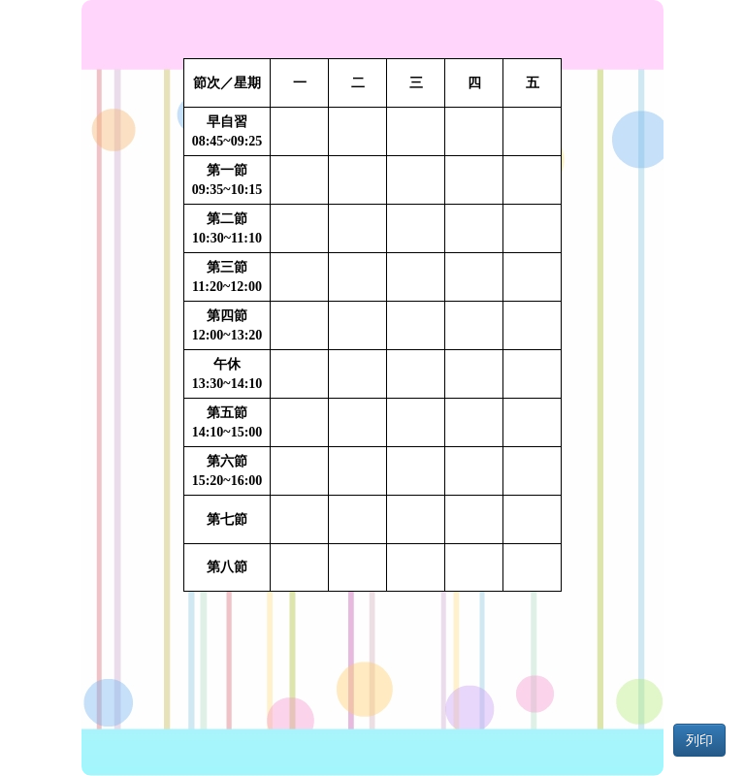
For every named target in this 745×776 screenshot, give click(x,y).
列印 (699, 740)
